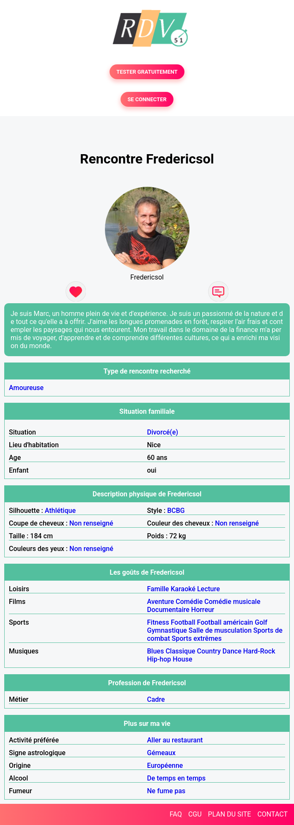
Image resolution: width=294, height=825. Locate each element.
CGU (195, 814)
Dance (232, 651)
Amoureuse (26, 388)
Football (183, 622)
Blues (155, 651)
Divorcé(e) (163, 432)
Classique (180, 651)
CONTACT (272, 814)
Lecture (208, 589)
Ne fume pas (166, 791)
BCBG (176, 511)
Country (209, 651)
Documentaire (168, 610)
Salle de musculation (220, 630)
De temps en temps (176, 778)
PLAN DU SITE (229, 814)
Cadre (156, 699)
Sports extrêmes (197, 638)
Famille (158, 589)
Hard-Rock (259, 651)
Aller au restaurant (175, 740)
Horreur (202, 610)
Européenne (165, 765)
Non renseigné (91, 523)
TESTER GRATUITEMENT (147, 72)
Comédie (189, 602)
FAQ (176, 814)
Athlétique (60, 511)
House (182, 659)
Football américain (225, 622)
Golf (261, 622)
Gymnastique (167, 630)
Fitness (158, 622)
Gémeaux (161, 753)
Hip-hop (159, 659)
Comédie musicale (232, 602)
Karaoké (182, 589)
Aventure (160, 602)
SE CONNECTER (146, 99)
